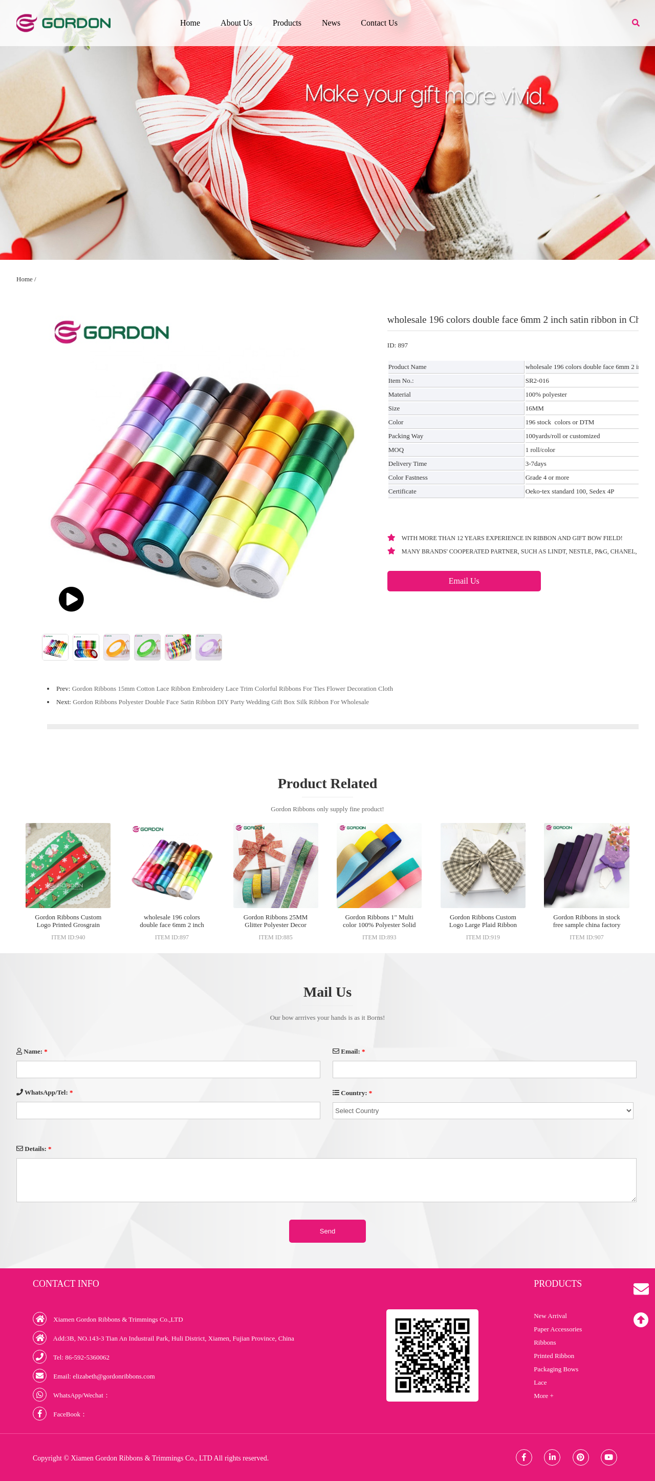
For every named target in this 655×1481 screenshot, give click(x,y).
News (331, 22)
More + (544, 1396)
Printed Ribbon (554, 1356)
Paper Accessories (558, 1329)
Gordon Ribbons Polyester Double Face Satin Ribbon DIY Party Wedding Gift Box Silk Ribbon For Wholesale (221, 702)
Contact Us (379, 22)
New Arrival (550, 1316)
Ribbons (545, 1342)
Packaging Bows (556, 1369)
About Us (236, 22)
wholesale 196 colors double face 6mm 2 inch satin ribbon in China (172, 924)
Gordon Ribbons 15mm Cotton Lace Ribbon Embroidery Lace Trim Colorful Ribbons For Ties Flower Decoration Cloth (232, 688)
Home (190, 22)
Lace (540, 1382)
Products (287, 22)
